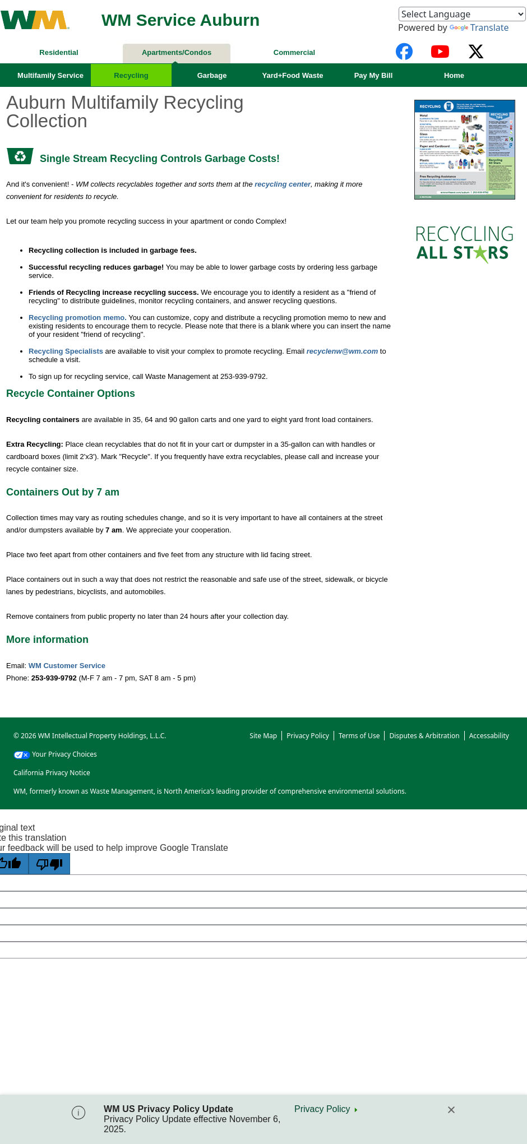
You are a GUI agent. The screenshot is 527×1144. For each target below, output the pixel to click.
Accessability (489, 735)
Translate (479, 27)
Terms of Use (359, 735)
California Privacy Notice (51, 772)
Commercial (294, 52)
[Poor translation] (49, 863)
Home (454, 75)
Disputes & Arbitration (424, 735)
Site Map (263, 735)
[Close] (451, 1109)
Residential (58, 52)
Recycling (131, 75)
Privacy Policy (322, 1109)
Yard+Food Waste (292, 75)
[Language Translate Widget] (462, 14)
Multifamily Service (50, 75)
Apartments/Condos (176, 52)
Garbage (212, 75)
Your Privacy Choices (55, 754)
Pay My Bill (373, 75)
